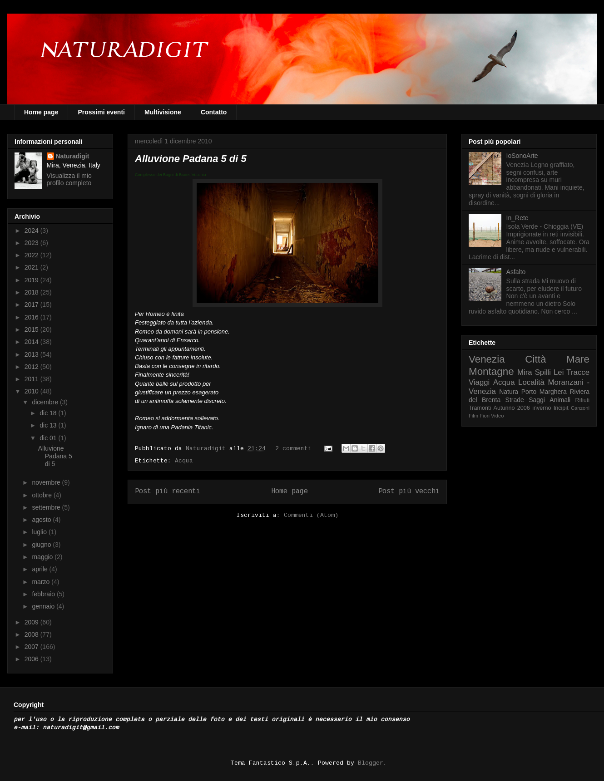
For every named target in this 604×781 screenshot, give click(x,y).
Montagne (491, 371)
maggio (43, 556)
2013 (32, 354)
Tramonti (480, 408)
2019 (32, 280)
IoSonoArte (522, 155)
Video (497, 415)
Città (535, 359)
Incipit (561, 408)
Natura (508, 391)
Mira (524, 372)
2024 (32, 230)
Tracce (577, 372)
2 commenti (293, 448)
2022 (32, 255)
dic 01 (49, 438)
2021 (32, 267)
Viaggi (479, 382)
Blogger (370, 763)
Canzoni (580, 408)
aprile (40, 569)
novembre (47, 482)
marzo (41, 581)
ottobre (42, 495)
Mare (577, 359)
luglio (40, 531)
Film (473, 415)
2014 (32, 341)
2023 (32, 242)
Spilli (543, 372)
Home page (41, 112)
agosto (42, 519)
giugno (42, 544)
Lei (559, 372)
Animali (560, 399)
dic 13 (49, 425)
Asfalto (516, 271)
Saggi (537, 399)
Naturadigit (207, 448)
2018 (32, 292)
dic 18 (49, 413)
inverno (541, 408)
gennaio (44, 606)
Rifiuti (582, 400)
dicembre (45, 402)
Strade (514, 399)
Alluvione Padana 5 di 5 (191, 158)
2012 (32, 366)
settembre (47, 507)
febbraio (44, 594)
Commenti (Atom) (311, 515)
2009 (32, 622)
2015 (32, 329)
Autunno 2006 (512, 408)
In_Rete (517, 217)
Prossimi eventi (101, 112)
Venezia (487, 359)
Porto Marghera (544, 391)
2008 (32, 634)
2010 (32, 391)
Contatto (214, 112)
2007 (32, 646)
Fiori (485, 415)
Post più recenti (167, 491)
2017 (32, 304)
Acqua (184, 460)
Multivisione (162, 112)
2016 (32, 317)
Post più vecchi (409, 491)
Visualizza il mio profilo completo (69, 179)
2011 (32, 379)
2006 (32, 659)
